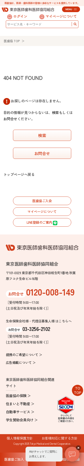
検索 (55, 112)
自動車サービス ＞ (20, 411)
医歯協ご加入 (14, 459)
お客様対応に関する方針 (60, 438)
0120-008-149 (50, 291)
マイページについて (58, 16)
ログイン (17, 16)
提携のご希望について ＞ (24, 354)
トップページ (13, 174)
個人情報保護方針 (20, 438)
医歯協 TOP (12, 41)
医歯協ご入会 (42, 200)
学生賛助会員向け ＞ (22, 419)
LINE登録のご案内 (42, 222)
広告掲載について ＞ (21, 362)
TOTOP (77, 390)
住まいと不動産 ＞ (20, 403)
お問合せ (10, 118)
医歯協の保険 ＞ (18, 395)
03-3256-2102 (36, 329)
